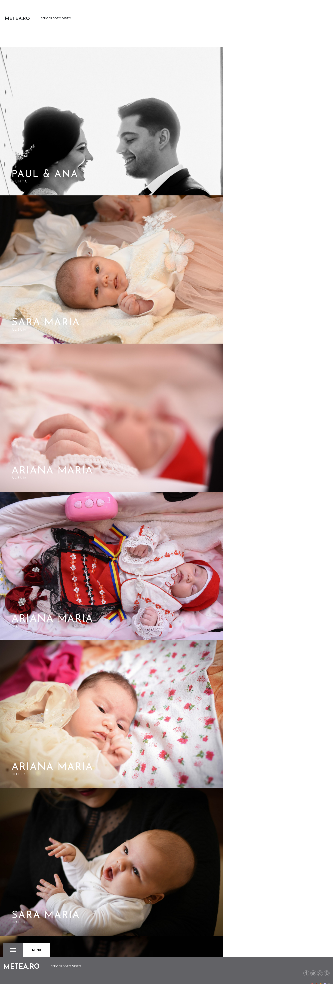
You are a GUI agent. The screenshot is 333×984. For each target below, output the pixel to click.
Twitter (312, 962)
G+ (319, 962)
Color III (320, 973)
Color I (312, 973)
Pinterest (327, 962)
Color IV (325, 973)
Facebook (304, 962)
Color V (329, 973)
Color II (316, 973)
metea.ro (300, 976)
